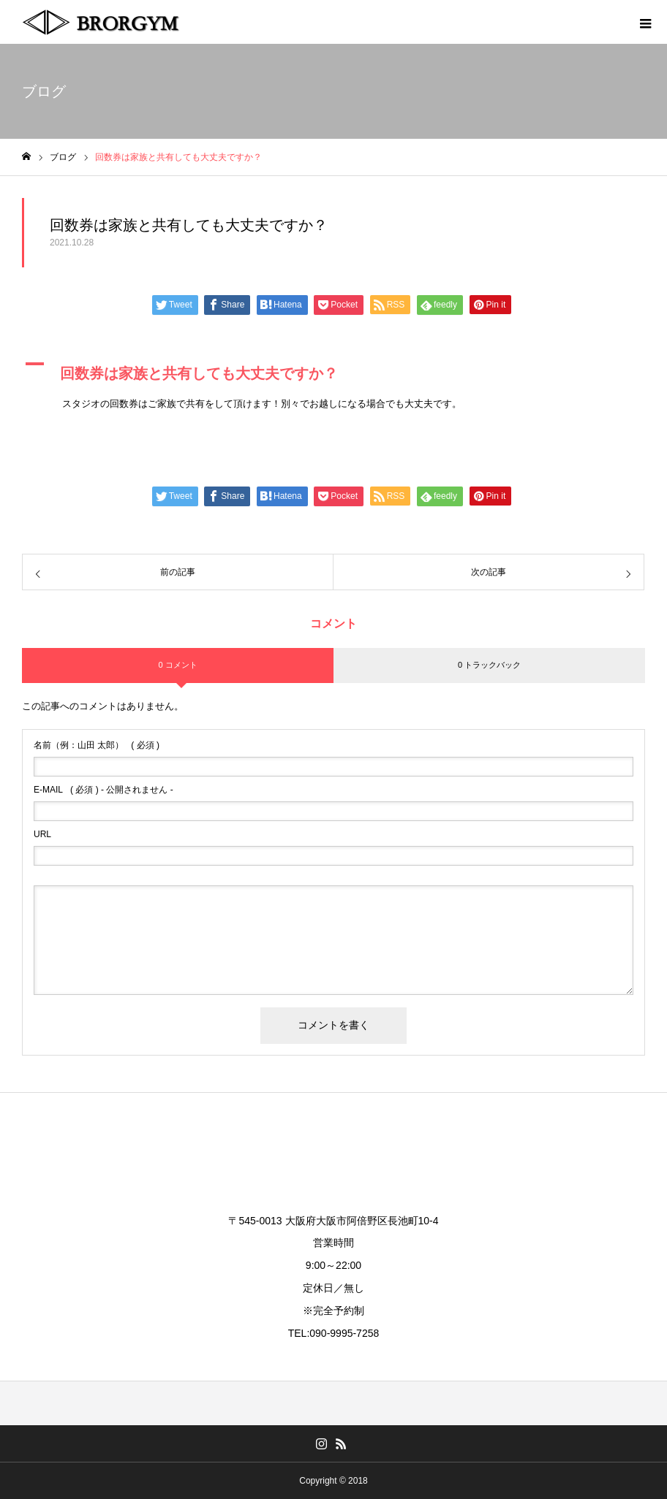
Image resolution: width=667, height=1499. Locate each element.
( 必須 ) (96, 745)
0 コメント (177, 664)
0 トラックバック (489, 664)
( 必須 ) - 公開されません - (103, 789)
